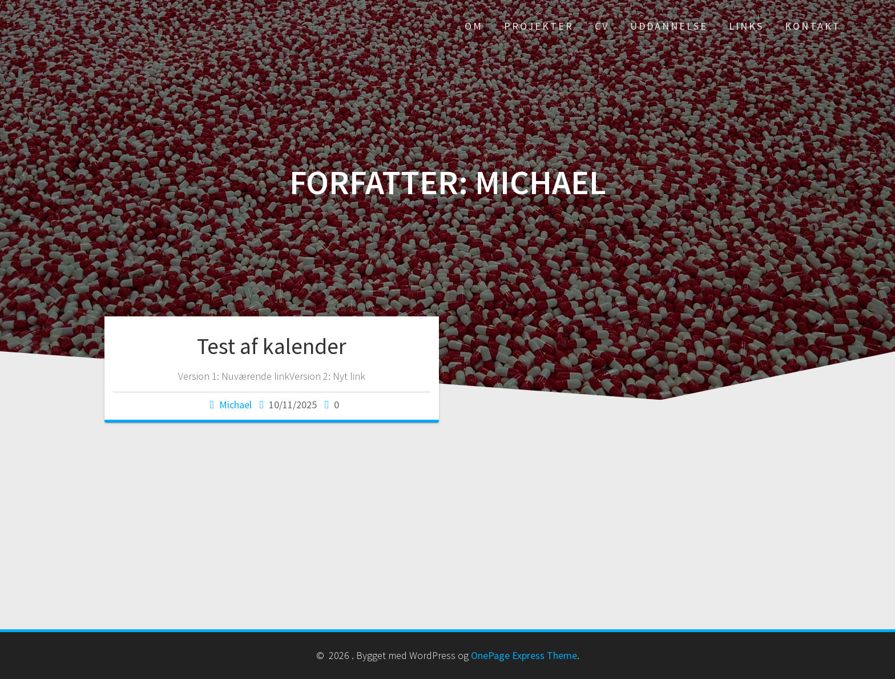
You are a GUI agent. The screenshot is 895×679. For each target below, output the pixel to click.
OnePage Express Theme (524, 655)
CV (602, 26)
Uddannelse (669, 26)
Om (474, 26)
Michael (235, 404)
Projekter (539, 26)
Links (746, 26)
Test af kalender (271, 346)
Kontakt (813, 26)
